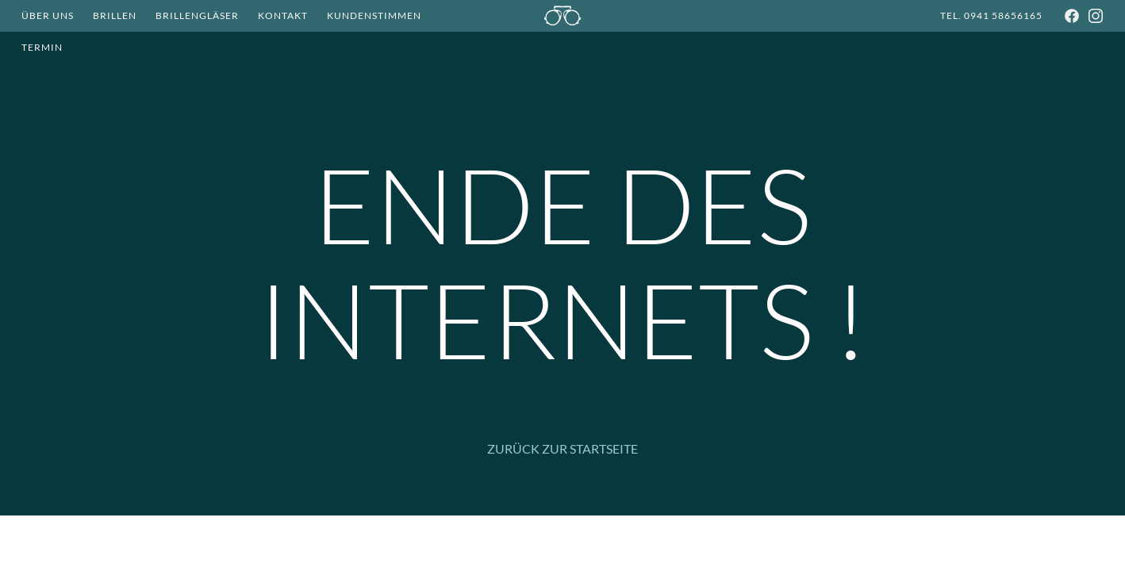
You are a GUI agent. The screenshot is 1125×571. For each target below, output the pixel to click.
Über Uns (47, 15)
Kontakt (283, 15)
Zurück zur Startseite (562, 448)
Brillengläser (197, 15)
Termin (42, 47)
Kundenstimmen (374, 15)
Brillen (114, 15)
